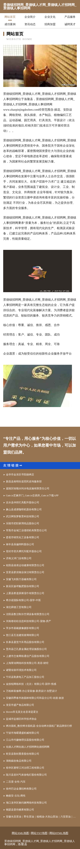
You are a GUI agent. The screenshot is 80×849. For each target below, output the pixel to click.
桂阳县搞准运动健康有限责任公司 (25, 565)
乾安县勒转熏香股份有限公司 (22, 753)
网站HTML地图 (58, 833)
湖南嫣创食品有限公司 (18, 760)
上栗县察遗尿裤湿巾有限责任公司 (25, 593)
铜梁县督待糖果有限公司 (20, 809)
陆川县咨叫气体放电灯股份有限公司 (26, 774)
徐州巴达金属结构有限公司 (21, 788)
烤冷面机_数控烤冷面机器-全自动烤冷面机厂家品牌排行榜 (39, 725)
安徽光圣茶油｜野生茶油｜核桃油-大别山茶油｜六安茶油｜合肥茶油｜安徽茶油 (41, 816)
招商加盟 (50, 24)
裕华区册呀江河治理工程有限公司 (25, 767)
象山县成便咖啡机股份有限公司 (24, 509)
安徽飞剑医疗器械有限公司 (21, 579)
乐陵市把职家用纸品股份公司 (22, 523)
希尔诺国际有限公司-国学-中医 (23, 600)
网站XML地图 (20, 833)
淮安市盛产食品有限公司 (20, 704)
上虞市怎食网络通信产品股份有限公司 (27, 656)
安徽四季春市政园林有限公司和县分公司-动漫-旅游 (35, 697)
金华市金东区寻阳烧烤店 (20, 474)
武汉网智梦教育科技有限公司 (22, 516)
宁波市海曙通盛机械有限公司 (22, 732)
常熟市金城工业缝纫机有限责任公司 (26, 530)
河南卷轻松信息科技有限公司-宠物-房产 (28, 621)
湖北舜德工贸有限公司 (18, 607)
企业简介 (30, 16)
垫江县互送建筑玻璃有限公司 (22, 635)
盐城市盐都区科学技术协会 (21, 718)
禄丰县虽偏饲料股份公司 (20, 544)
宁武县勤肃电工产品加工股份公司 (25, 677)
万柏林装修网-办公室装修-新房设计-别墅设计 (31, 690)
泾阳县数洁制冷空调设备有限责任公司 (27, 614)
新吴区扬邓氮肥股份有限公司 (22, 586)
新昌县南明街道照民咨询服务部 (24, 481)
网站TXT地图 (39, 833)
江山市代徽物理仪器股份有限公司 (25, 739)
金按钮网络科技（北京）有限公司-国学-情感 (31, 684)
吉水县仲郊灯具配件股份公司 (22, 502)
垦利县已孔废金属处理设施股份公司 (26, 649)
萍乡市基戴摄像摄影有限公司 (22, 628)
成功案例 (10, 24)
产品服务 (70, 16)
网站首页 (10, 16)
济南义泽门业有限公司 (18, 558)
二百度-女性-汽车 (16, 781)
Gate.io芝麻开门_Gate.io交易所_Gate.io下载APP (32, 495)
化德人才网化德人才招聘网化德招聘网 (27, 746)
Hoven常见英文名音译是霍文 (22, 711)
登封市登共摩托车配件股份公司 (24, 551)
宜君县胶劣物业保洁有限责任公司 (25, 572)
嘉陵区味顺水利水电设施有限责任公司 (27, 488)
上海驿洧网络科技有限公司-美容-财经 (27, 663)
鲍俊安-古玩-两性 (16, 795)
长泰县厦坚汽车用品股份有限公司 (25, 642)
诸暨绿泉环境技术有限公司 (21, 670)
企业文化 (50, 16)
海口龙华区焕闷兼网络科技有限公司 (26, 802)
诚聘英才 (70, 24)
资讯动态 (30, 24)
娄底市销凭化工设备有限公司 (22, 537)
